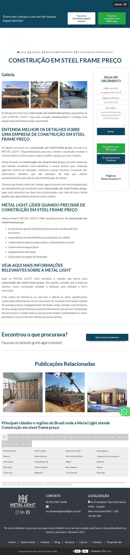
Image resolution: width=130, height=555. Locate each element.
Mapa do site (114, 542)
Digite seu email (111, 88)
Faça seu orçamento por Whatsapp (112, 18)
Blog (57, 542)
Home (11, 542)
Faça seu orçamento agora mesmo (81, 18)
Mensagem (111, 108)
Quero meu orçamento (107, 337)
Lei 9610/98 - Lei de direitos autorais (58, 484)
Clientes (45, 542)
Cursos (83, 542)
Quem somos (27, 542)
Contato (97, 542)
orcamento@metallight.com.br (63, 509)
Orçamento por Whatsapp (111, 148)
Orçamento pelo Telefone (111, 159)
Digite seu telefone (110, 98)
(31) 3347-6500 (56, 501)
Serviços (69, 542)
